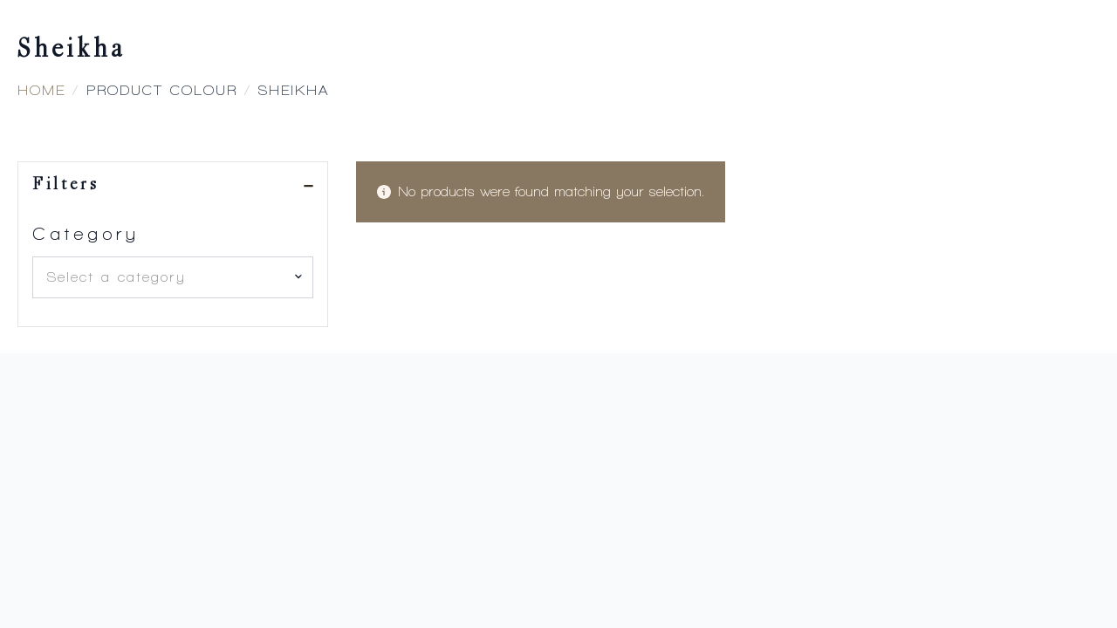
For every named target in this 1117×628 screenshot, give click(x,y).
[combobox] (172, 277)
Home (41, 90)
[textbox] (165, 277)
